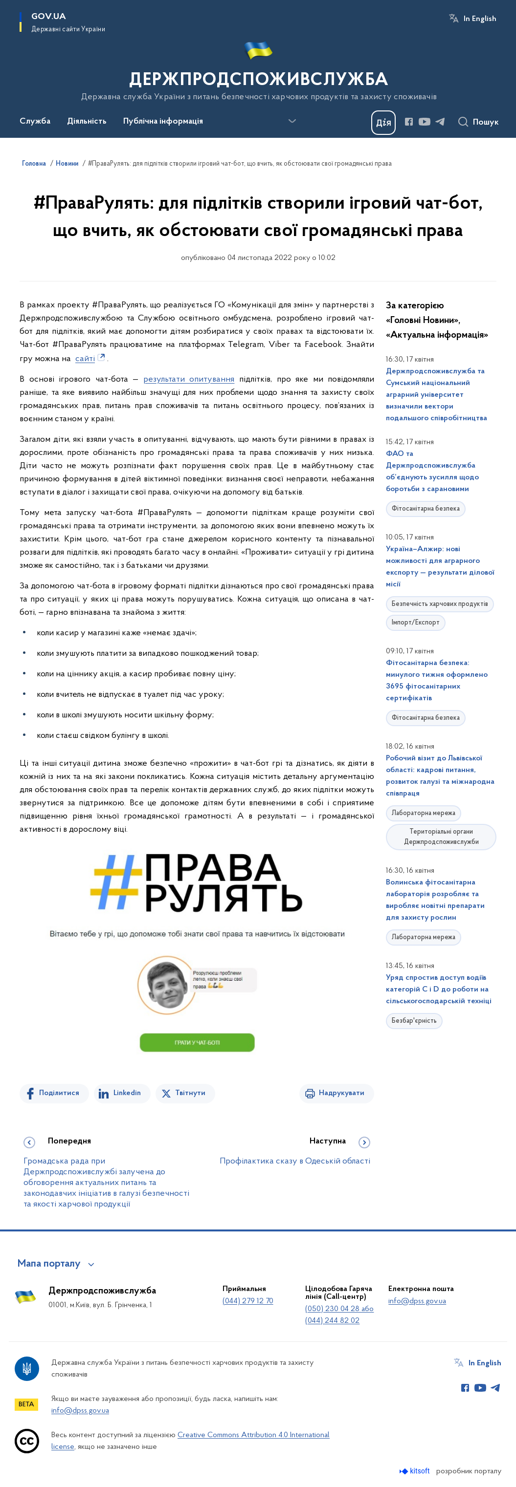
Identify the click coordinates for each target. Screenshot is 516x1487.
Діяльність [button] (87, 121)
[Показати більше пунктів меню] (292, 121)
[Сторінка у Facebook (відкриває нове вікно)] (409, 122)
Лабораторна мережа (423, 813)
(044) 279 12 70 (248, 1301)
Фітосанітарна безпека (426, 509)
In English (480, 19)
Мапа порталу (49, 1264)
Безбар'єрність (414, 1021)
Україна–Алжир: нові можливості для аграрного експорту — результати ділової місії (440, 566)
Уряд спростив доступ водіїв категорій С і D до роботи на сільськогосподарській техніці (439, 989)
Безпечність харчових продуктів (440, 604)
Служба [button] (35, 121)
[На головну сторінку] (258, 68)
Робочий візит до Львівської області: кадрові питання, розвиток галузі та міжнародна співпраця (440, 775)
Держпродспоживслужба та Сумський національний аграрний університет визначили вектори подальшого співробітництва (436, 394)
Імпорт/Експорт (416, 622)
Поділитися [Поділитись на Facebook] (59, 1093)
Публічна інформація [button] (163, 121)
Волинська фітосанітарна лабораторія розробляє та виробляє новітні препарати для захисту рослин (435, 900)
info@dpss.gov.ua (417, 1301)
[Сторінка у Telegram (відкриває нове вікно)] (440, 122)
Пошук (486, 122)
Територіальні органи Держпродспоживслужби (441, 837)
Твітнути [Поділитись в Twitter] (190, 1093)
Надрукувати (341, 1093)
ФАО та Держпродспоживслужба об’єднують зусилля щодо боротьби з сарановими (432, 471)
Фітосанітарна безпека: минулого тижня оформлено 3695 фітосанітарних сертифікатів (437, 680)
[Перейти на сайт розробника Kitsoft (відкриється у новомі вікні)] (415, 1471)
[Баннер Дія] (383, 122)
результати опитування (189, 379)
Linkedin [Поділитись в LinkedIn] (127, 1093)
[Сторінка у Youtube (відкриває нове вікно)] (424, 122)
